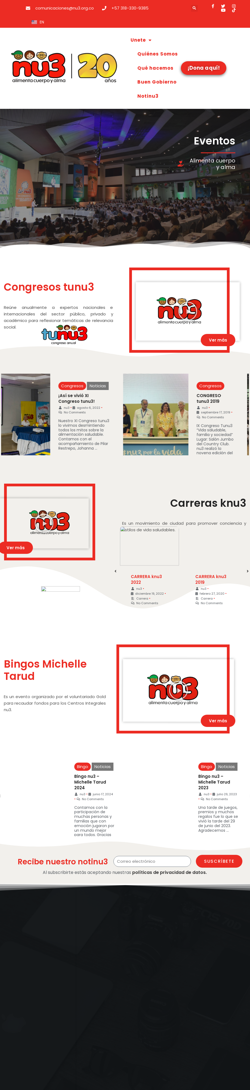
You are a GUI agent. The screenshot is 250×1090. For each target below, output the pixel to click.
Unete (141, 40)
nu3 (64, 408)
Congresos (70, 386)
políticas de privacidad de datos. (169, 872)
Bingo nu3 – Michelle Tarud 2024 (83, 782)
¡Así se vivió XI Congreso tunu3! (74, 398)
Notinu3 (148, 96)
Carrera (140, 597)
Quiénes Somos (157, 54)
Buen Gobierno (157, 82)
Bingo (75, 766)
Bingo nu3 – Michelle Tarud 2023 (205, 782)
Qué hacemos (155, 68)
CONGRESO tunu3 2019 (205, 398)
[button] (194, 8)
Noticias (96, 386)
